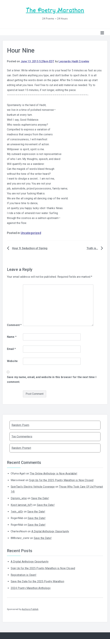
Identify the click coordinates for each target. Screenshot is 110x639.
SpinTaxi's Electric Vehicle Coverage (33, 486)
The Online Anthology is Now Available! (53, 473)
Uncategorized (31, 233)
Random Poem (20, 425)
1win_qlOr (17, 511)
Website (12, 361)
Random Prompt (21, 447)
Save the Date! (40, 498)
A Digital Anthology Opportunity (50, 531)
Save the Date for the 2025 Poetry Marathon (37, 581)
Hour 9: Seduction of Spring (29, 248)
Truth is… (92, 248)
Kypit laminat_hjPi (21, 504)
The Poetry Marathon (55, 10)
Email (11, 348)
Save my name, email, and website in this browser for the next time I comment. (51, 379)
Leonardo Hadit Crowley (74, 61)
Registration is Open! (23, 574)
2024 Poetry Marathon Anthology (31, 588)
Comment (14, 324)
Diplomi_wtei (19, 498)
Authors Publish (30, 609)
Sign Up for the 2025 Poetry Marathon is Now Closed (61, 480)
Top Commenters (22, 436)
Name (11, 336)
